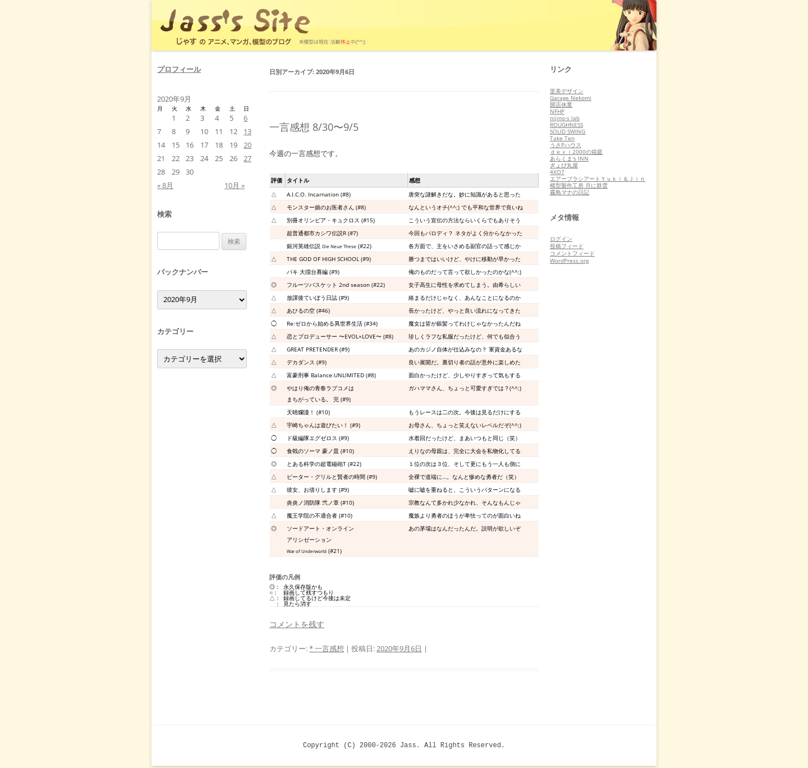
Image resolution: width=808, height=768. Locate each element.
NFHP (557, 111)
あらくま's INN (569, 158)
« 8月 (165, 185)
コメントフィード (572, 253)
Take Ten (562, 138)
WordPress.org (569, 260)
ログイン (561, 239)
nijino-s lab (565, 118)
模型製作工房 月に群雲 (579, 185)
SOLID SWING (567, 131)
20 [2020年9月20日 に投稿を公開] (247, 145)
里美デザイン (567, 91)
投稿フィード (567, 246)
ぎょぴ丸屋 (564, 165)
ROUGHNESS (566, 125)
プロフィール (179, 69)
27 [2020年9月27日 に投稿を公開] (247, 158)
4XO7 (557, 172)
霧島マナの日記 (569, 192)
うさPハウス (565, 145)
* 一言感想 (326, 648)
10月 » (234, 185)
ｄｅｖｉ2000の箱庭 (576, 152)
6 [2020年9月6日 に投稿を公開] (245, 118)
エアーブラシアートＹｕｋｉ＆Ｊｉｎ (597, 178)
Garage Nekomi (570, 98)
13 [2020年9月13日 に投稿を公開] (247, 131)
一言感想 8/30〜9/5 (314, 127)
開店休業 (561, 104)
